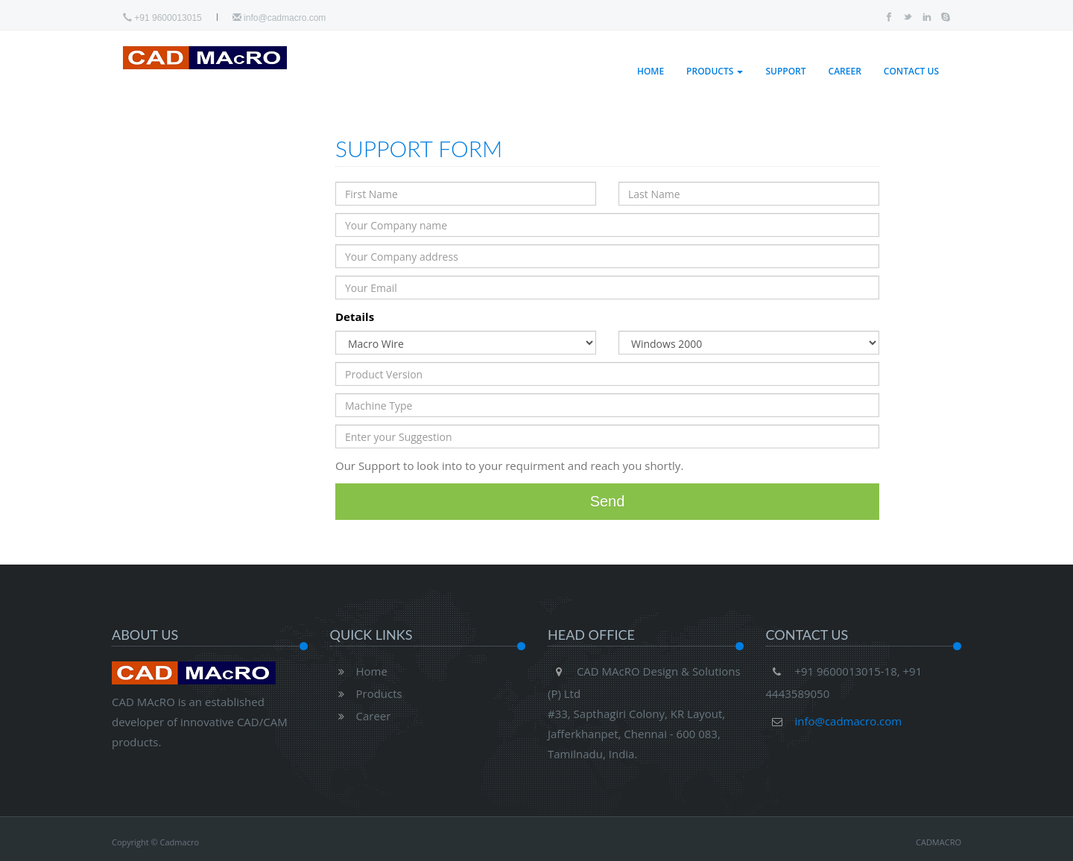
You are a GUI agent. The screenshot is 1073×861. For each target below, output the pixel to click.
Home (650, 71)
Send (607, 501)
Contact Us (911, 71)
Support (785, 71)
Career (845, 71)
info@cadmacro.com (279, 18)
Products (714, 71)
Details (354, 316)
